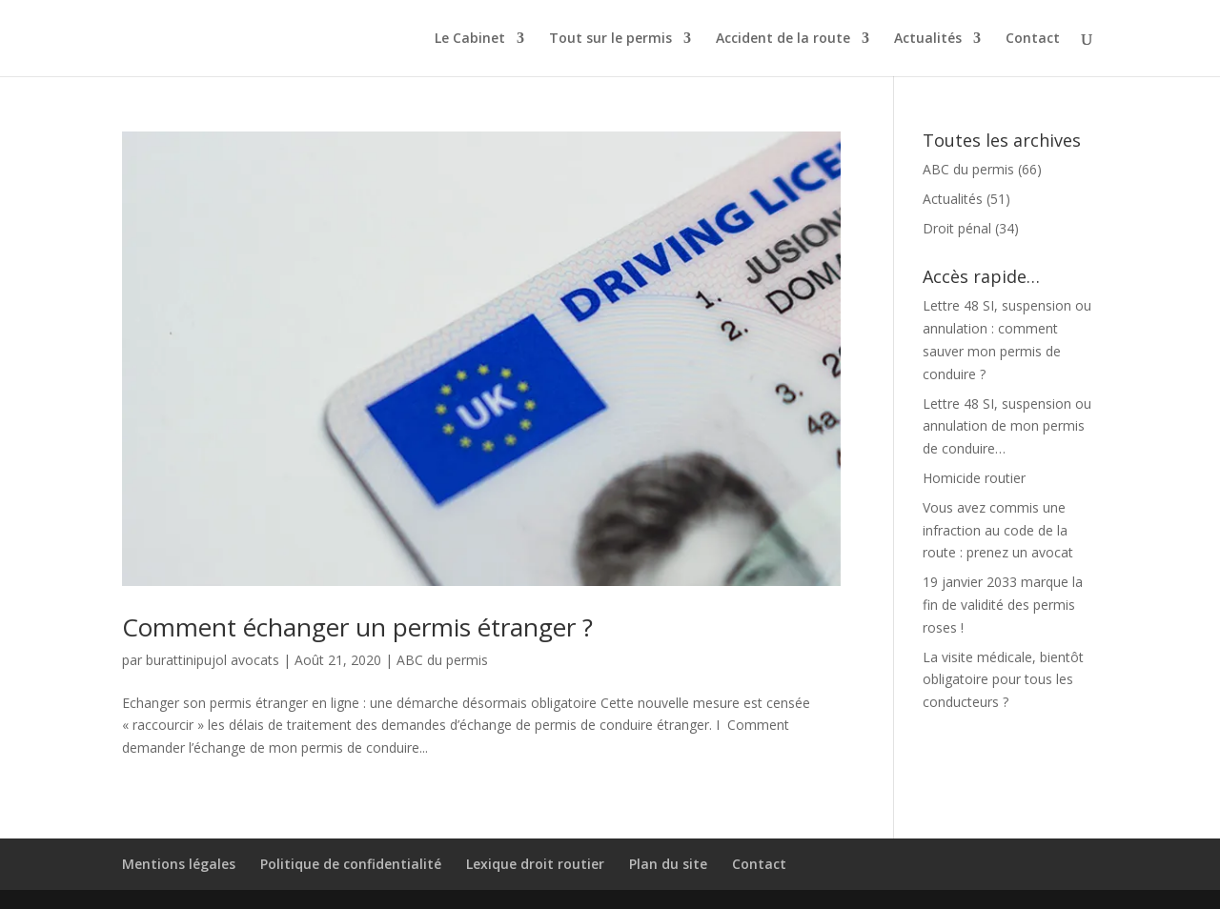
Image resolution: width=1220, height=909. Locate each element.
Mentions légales (178, 864)
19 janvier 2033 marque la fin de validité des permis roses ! (1003, 604)
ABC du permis (442, 660)
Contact (1033, 39)
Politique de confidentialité (350, 864)
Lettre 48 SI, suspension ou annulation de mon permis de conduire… (1007, 426)
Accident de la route (783, 39)
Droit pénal (957, 228)
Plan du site (668, 864)
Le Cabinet (470, 39)
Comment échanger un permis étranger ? (357, 627)
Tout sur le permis (610, 39)
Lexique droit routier (535, 864)
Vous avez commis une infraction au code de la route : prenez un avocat (998, 530)
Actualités (928, 39)
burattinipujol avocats (212, 660)
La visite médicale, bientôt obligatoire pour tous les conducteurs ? (1003, 680)
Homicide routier (974, 478)
